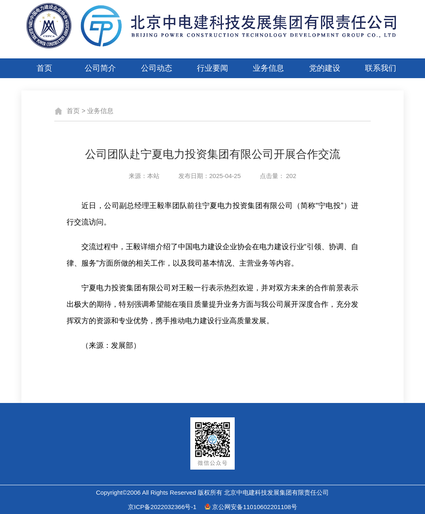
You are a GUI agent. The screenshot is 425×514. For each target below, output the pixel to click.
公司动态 (156, 68)
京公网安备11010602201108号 (254, 506)
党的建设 (324, 68)
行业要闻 (212, 68)
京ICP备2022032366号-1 (162, 506)
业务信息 (268, 68)
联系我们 (380, 68)
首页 (44, 68)
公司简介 (100, 68)
